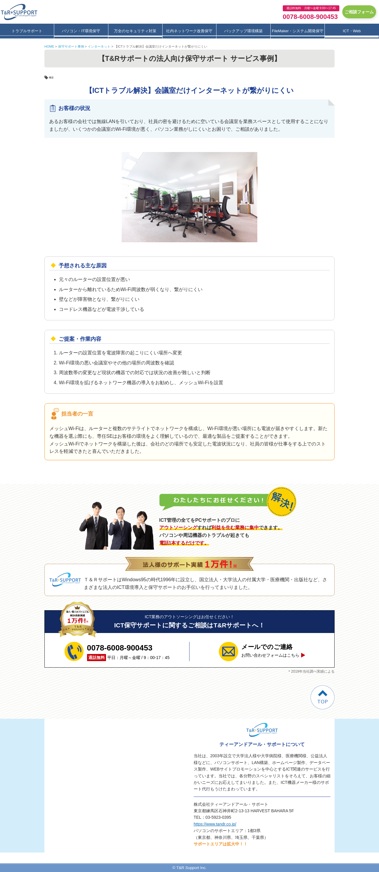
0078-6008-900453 (310, 16)
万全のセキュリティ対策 (135, 31)
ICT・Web (352, 31)
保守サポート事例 (71, 46)
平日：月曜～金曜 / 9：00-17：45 (128, 651)
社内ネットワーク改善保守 (189, 31)
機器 (52, 77)
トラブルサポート (27, 31)
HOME (49, 46)
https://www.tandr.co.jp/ (215, 824)
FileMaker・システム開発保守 (297, 31)
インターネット (99, 46)
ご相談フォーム (359, 11)
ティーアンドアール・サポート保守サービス (20, 12)
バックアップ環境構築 (243, 31)
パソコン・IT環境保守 (81, 31)
